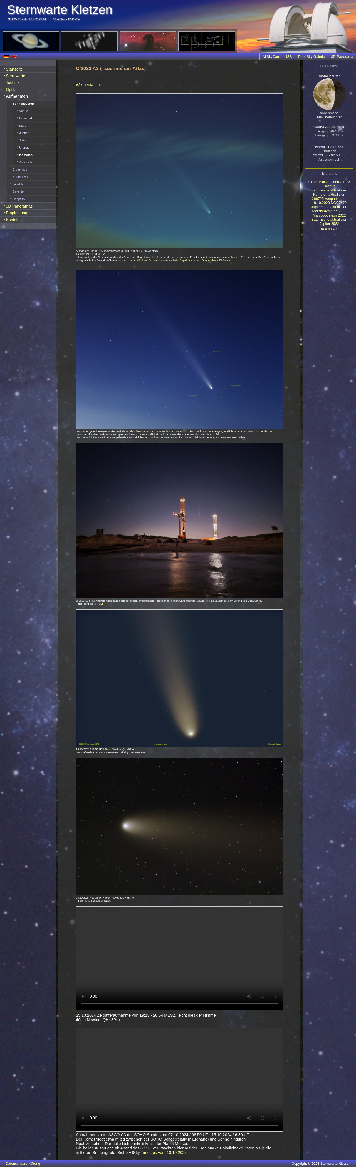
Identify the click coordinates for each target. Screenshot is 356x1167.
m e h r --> (329, 229)
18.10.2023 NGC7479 (329, 203)
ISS (289, 56)
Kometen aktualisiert (329, 194)
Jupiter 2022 (329, 224)
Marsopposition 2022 (329, 215)
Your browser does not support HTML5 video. (179, 958)
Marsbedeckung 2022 (329, 211)
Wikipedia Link (89, 85)
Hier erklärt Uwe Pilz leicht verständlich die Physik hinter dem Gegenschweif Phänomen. (180, 260)
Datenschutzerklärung (23, 1163)
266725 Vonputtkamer (329, 198)
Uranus (329, 186)
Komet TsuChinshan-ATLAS (329, 182)
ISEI (100, 603)
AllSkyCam (271, 56)
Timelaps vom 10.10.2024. (164, 1152)
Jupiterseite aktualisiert (329, 207)
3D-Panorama (342, 56)
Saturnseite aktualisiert (329, 190)
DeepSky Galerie (311, 56)
